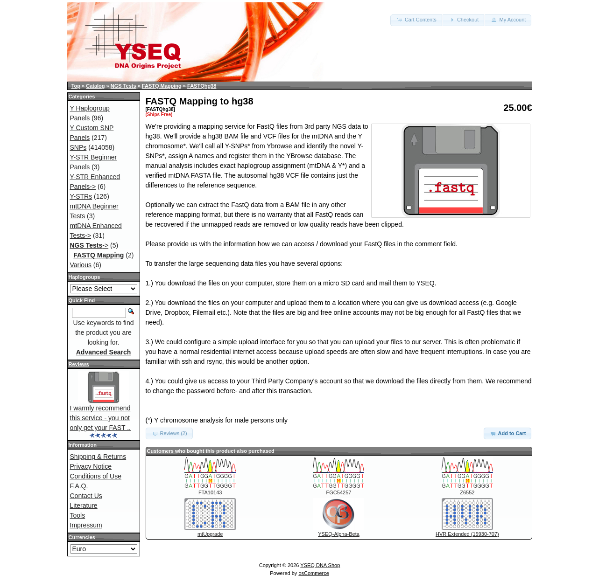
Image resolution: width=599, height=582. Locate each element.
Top (75, 86)
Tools (77, 515)
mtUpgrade (210, 534)
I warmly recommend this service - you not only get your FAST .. (100, 417)
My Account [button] (508, 19)
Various (81, 265)
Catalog (95, 86)
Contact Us (86, 495)
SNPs (78, 147)
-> (89, 245)
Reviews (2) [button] (169, 433)
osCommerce (313, 573)
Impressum (86, 525)
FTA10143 (210, 492)
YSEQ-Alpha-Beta (338, 534)
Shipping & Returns (98, 456)
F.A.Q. (79, 486)
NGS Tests (123, 86)
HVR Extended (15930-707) (467, 534)
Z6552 (467, 492)
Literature (84, 505)
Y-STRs (81, 196)
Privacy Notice (91, 466)
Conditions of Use (96, 476)
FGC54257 (339, 492)
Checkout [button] (463, 19)
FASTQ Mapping (162, 86)
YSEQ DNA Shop (320, 565)
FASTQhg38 (201, 86)
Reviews (79, 364)
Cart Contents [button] (416, 19)
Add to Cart (507, 433)
